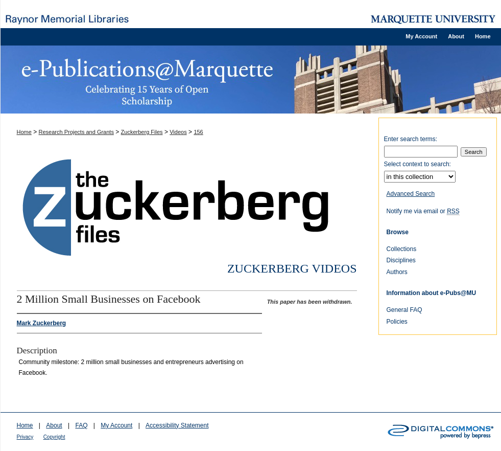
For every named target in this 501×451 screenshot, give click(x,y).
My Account (116, 425)
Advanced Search (411, 193)
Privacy (25, 437)
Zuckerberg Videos (292, 268)
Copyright (54, 437)
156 (198, 132)
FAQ (81, 425)
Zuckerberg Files (142, 132)
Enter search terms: (411, 139)
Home (24, 132)
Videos (178, 132)
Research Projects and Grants (76, 132)
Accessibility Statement (177, 425)
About (54, 425)
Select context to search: (417, 164)
